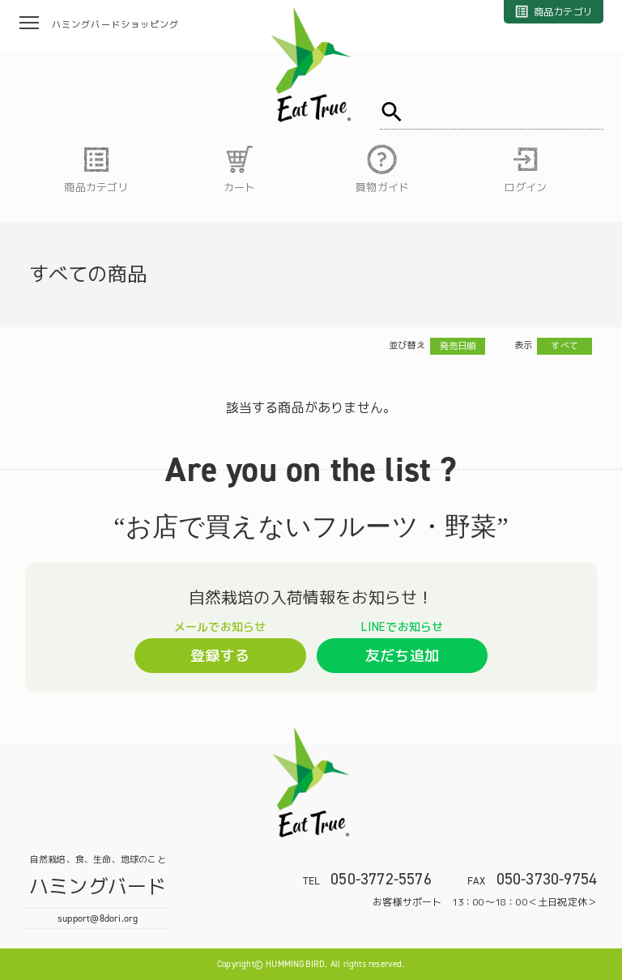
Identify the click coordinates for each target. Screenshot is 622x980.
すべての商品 (88, 274)
